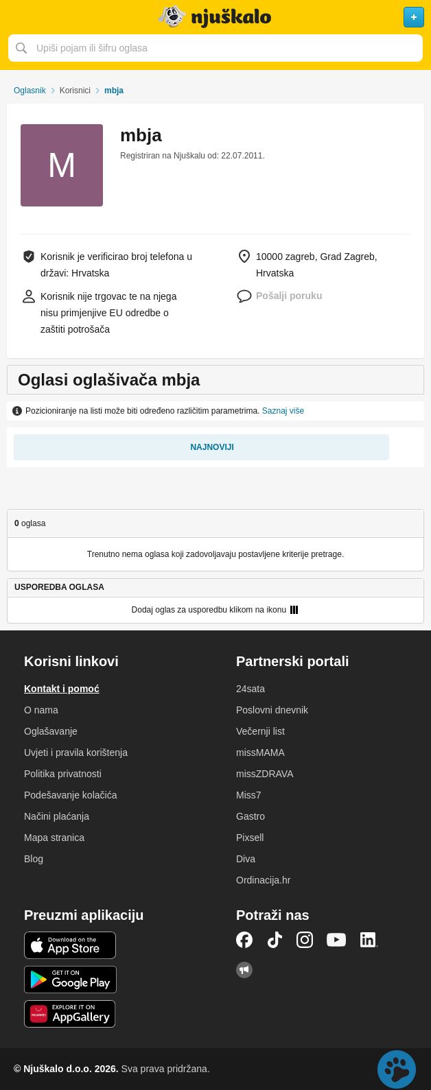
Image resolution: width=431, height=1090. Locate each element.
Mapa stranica (54, 837)
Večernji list (260, 731)
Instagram (304, 940)
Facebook (244, 940)
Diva (245, 858)
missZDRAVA (264, 773)
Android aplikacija (70, 979)
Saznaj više (283, 411)
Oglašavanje (51, 731)
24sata (250, 688)
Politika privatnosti (63, 773)
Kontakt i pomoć (62, 688)
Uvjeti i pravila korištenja (76, 752)
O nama (41, 709)
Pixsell (250, 837)
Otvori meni (16, 17)
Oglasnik (30, 90)
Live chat (396, 1069)
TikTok (274, 940)
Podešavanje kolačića (70, 795)
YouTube (336, 940)
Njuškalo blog (244, 970)
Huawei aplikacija (70, 1014)
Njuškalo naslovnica (215, 17)
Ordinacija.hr (263, 880)
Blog (33, 858)
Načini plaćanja (56, 816)
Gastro (250, 816)
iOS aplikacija (70, 945)
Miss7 (248, 795)
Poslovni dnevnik (272, 709)
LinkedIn (369, 940)
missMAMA (260, 752)
